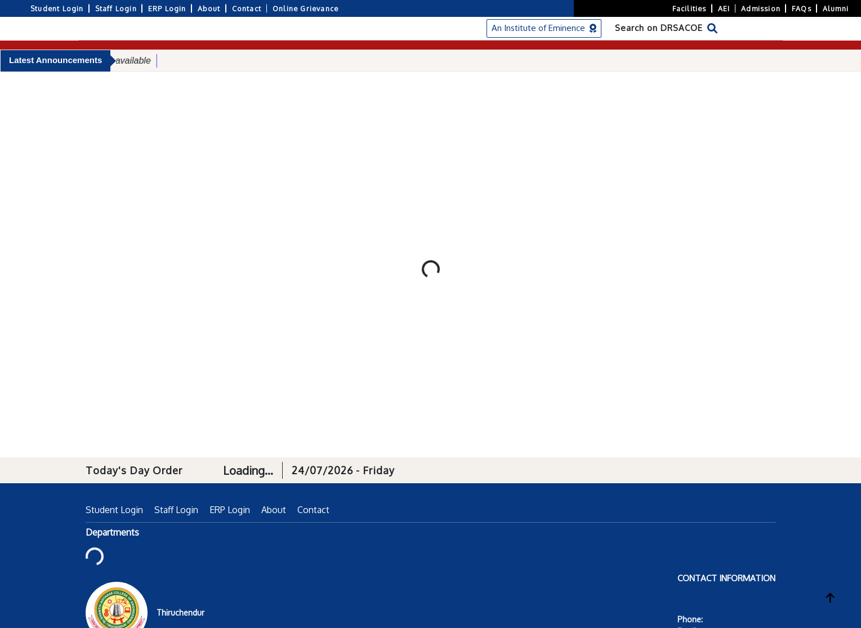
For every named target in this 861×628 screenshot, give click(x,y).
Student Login (57, 8)
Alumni (836, 8)
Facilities (689, 8)
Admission (760, 8)
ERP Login (167, 8)
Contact (246, 8)
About (209, 8)
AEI (724, 8)
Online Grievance (305, 8)
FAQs (801, 8)
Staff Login (116, 8)
